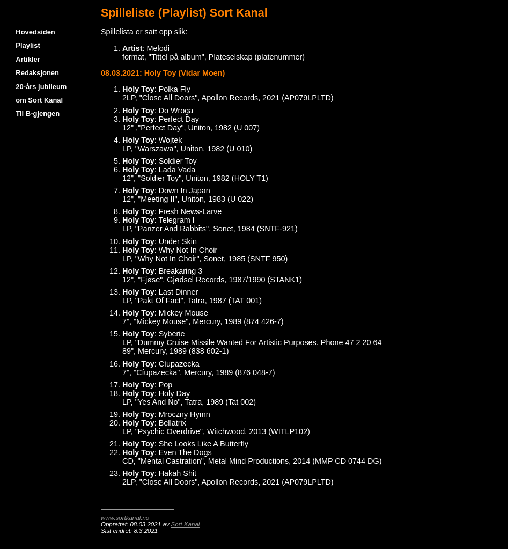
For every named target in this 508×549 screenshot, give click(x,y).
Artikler (28, 59)
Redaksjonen (37, 73)
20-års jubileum (41, 87)
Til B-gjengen (38, 113)
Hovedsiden (35, 32)
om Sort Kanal (39, 100)
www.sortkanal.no (125, 518)
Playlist (28, 45)
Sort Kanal (185, 524)
